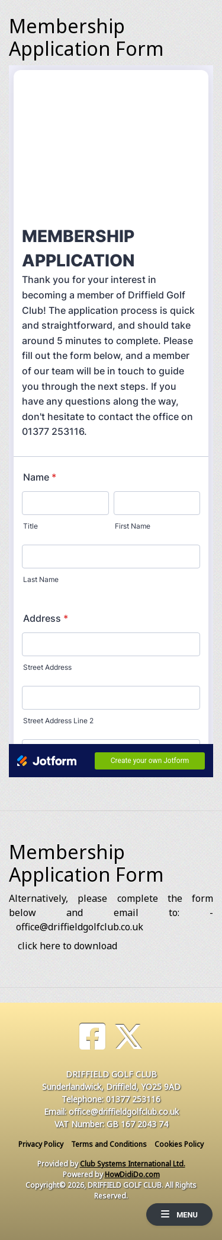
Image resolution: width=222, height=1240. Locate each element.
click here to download (67, 945)
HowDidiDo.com (132, 1174)
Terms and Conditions (109, 1144)
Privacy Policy (40, 1144)
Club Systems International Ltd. (132, 1164)
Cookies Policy (179, 1144)
